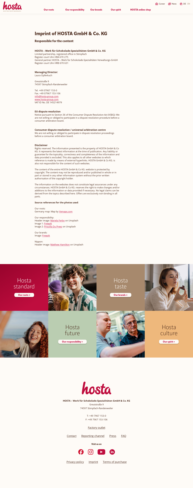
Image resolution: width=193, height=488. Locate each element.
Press (112, 436)
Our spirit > (169, 342)
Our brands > (121, 295)
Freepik (48, 223)
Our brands (96, 10)
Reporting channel (92, 436)
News (174, 4)
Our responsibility (74, 10)
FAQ (123, 436)
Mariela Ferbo (57, 220)
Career (162, 4)
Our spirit (116, 10)
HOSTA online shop (140, 10)
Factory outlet (96, 427)
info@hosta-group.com (47, 96)
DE (184, 4)
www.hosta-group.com (47, 99)
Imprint (93, 462)
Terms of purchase (115, 462)
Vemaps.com (66, 211)
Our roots (49, 10)
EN (188, 4)
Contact (71, 436)
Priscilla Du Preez (53, 226)
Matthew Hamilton (60, 244)
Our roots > (24, 295)
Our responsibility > (72, 342)
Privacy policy (75, 462)
